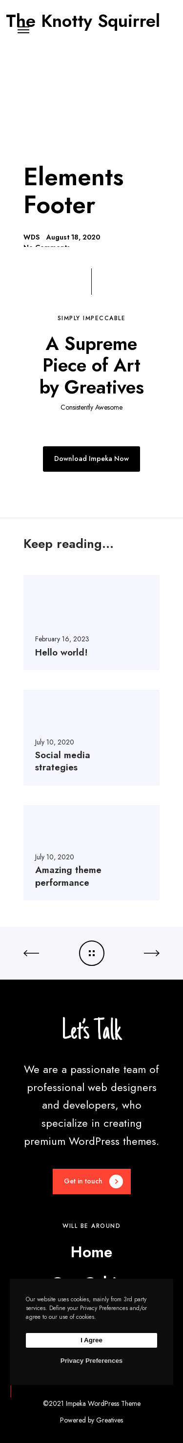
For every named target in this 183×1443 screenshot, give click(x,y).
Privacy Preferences (91, 1360)
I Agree (91, 1340)
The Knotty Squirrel (83, 18)
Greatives (109, 1420)
